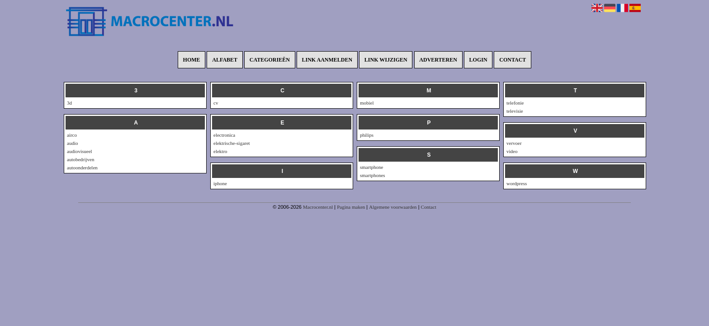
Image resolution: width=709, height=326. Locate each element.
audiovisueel (79, 151)
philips (366, 135)
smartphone (371, 167)
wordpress (516, 183)
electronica (224, 135)
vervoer (514, 143)
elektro (220, 151)
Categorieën (270, 60)
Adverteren (438, 60)
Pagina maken (351, 207)
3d (69, 102)
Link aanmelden (327, 60)
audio (72, 143)
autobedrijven (80, 159)
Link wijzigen (385, 60)
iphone (220, 183)
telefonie (515, 102)
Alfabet (224, 60)
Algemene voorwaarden (392, 207)
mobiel (367, 102)
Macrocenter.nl (318, 207)
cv (215, 102)
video (511, 151)
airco (72, 135)
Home (191, 60)
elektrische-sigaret (231, 143)
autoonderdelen (82, 167)
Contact (512, 60)
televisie (514, 111)
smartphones (372, 175)
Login (478, 60)
